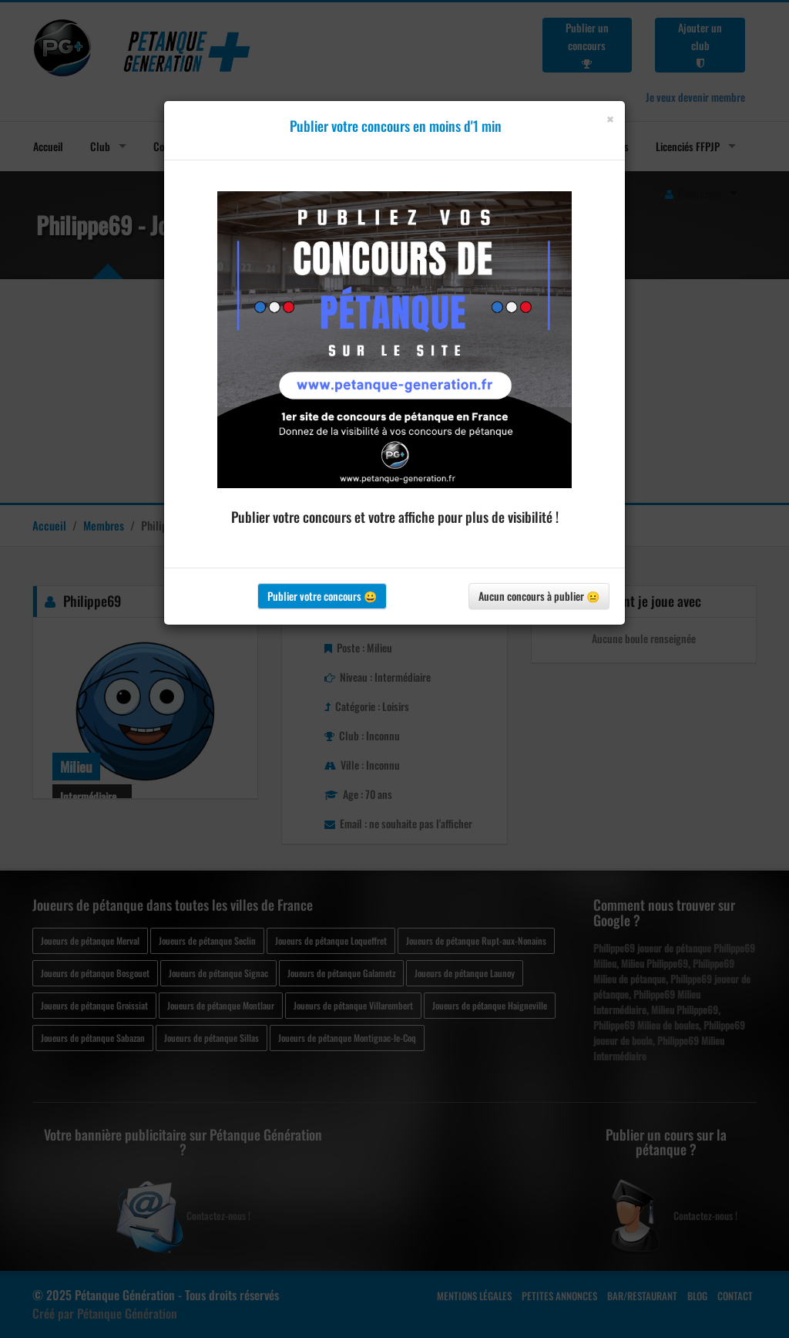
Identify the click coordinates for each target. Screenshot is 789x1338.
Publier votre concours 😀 (322, 596)
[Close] (609, 119)
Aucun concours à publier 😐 (538, 596)
